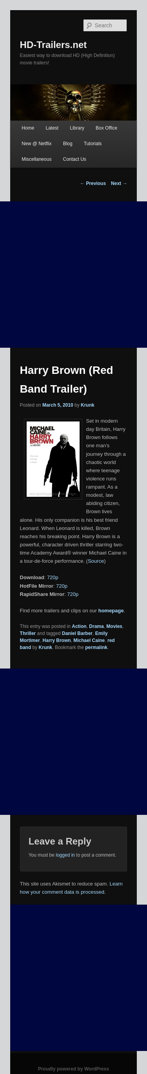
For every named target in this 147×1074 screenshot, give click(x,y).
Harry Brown (57, 640)
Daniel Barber (77, 633)
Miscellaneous (36, 159)
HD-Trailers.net (53, 44)
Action (79, 626)
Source (96, 561)
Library (77, 128)
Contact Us (74, 159)
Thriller (28, 633)
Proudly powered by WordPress (73, 1069)
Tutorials (93, 143)
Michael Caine (89, 640)
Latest (51, 128)
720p (52, 577)
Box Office (106, 128)
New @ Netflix (36, 143)
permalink (96, 647)
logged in (65, 855)
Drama (96, 626)
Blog (68, 143)
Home (28, 128)
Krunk (87, 405)
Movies (114, 626)
